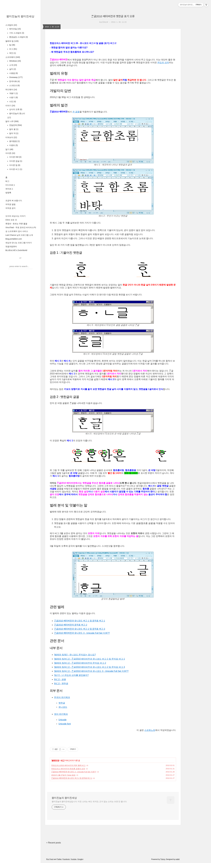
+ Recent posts (53, 843)
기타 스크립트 (16, 33)
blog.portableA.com (13, 239)
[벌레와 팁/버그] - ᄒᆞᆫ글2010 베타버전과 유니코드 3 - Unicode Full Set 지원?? (91, 671)
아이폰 (10, 153)
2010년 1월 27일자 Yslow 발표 (63, 775)
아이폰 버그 (15, 169)
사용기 (13, 97)
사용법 (13, 73)
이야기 (10, 105)
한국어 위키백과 (62, 697)
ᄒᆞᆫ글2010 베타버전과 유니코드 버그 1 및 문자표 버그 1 (79, 621)
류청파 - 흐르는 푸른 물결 (16, 224)
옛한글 (61, 703)
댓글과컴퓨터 (11, 246)
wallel (177, 859)
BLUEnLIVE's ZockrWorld (16, 250)
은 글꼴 (76, 112)
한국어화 (14, 81)
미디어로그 (10, 185)
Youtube (73, 859)
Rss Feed (49, 859)
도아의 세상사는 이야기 (15, 216)
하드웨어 (11, 89)
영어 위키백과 (61, 714)
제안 (12, 53)
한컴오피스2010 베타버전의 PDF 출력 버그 (68, 765)
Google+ (80, 859)
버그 (13, 49)
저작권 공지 (10, 208)
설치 (12, 69)
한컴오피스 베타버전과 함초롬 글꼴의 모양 (68, 769)
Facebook (66, 859)
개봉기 (13, 93)
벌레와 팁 (12, 41)
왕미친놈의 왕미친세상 (20, 16)
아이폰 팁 (14, 165)
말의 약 (13, 133)
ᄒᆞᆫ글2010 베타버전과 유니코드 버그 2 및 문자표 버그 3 (79, 629)
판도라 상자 (163, 62)
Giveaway (16, 77)
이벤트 (13, 145)
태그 (7, 181)
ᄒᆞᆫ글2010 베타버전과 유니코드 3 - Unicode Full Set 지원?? (82, 633)
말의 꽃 (13, 129)
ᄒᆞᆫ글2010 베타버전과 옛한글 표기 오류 (113, 16)
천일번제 (15, 125)
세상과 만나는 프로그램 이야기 (18, 243)
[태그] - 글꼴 (60, 679)
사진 (12, 101)
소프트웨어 (12, 57)
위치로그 (9, 189)
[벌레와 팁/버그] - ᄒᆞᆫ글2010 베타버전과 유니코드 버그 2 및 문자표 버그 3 (89, 667)
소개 (13, 65)
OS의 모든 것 (11, 220)
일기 (9, 149)
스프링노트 (149, 730)
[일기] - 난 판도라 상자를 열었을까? (71, 675)
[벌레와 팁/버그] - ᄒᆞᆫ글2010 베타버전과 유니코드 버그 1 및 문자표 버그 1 (89, 659)
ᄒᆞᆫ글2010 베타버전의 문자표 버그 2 (70, 625)
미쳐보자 (11, 137)
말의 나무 (12, 121)
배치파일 (15, 29)
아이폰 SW (15, 157)
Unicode (62, 720)
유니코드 (62, 707)
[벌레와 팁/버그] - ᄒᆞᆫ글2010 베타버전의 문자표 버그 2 (80, 663)
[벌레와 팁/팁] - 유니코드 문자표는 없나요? (75, 655)
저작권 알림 (10, 204)
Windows (15, 61)
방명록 (8, 193)
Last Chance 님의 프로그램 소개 (19, 235)
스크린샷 (14, 85)
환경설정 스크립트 (18, 37)
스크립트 (11, 25)
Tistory (162, 859)
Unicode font (64, 724)
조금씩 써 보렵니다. (13, 200)
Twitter (59, 859)
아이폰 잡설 (15, 161)
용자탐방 (14, 141)
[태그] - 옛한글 (61, 683)
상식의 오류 (15, 109)
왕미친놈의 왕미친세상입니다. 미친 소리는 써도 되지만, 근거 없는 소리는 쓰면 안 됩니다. (89, 801)
